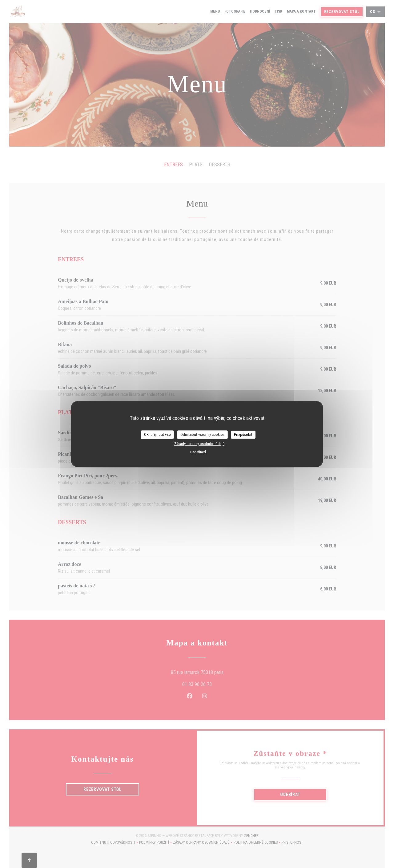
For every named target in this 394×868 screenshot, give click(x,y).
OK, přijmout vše (157, 434)
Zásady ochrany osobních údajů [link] (199, 443)
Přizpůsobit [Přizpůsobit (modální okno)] (243, 434)
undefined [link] (198, 452)
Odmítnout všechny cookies (202, 434)
